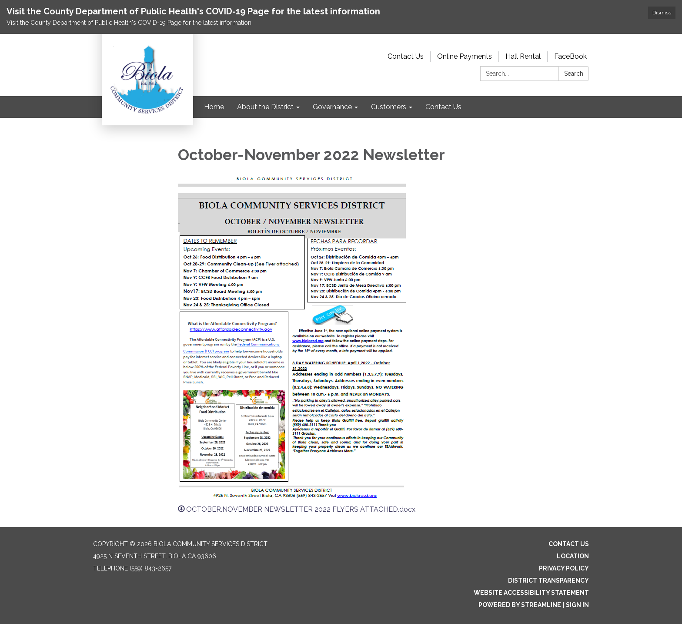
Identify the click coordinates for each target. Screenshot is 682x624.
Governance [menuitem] (332, 107)
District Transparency (548, 580)
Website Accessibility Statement (531, 592)
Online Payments (464, 56)
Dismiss (661, 13)
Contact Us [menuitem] (443, 107)
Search (573, 73)
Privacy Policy (564, 568)
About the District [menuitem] (265, 107)
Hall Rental (523, 56)
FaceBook (570, 56)
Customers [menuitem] (388, 107)
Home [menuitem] (214, 107)
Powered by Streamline (519, 604)
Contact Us (406, 56)
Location (573, 556)
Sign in (577, 604)
